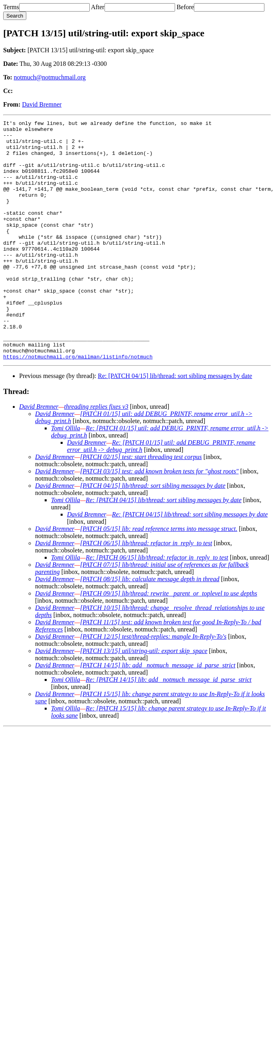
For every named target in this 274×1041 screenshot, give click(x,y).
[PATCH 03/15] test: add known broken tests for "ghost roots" (159, 519)
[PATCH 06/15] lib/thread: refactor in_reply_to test (146, 591)
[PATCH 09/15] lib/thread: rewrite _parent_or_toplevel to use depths (168, 641)
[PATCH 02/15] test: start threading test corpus (141, 504)
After (97, 7)
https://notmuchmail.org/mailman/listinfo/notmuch (77, 404)
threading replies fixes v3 (96, 454)
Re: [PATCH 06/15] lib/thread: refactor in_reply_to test (157, 605)
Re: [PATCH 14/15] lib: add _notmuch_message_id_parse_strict (169, 727)
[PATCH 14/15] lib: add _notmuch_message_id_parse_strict (157, 713)
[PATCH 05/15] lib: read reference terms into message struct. (158, 576)
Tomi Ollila (65, 476)
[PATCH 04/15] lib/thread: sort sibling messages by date (152, 533)
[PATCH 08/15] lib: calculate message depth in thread (149, 626)
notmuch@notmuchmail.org (50, 77)
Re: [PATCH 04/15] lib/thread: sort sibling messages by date (175, 423)
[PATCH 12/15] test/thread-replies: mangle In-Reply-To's (153, 684)
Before (185, 7)
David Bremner (41, 104)
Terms (11, 7)
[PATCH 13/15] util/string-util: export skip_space (143, 698)
